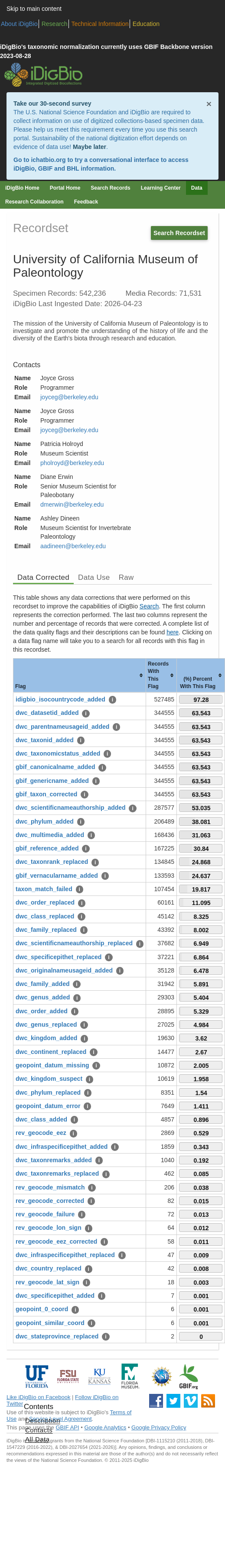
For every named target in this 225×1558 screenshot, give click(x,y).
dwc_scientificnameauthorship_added (71, 807)
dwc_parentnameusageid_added (62, 726)
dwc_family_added (43, 983)
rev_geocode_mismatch (50, 1187)
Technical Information (100, 23)
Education (146, 23)
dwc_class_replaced (45, 916)
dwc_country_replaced (49, 1268)
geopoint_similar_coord (50, 1322)
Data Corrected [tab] (43, 577)
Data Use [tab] (94, 577)
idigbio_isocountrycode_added (60, 699)
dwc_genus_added (43, 997)
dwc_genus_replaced (46, 1024)
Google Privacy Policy (158, 1427)
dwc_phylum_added (45, 821)
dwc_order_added (42, 1011)
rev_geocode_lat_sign (47, 1282)
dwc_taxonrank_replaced (52, 861)
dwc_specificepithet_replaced (58, 957)
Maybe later (89, 146)
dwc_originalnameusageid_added (64, 970)
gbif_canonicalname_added (55, 766)
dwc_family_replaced (46, 929)
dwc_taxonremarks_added (54, 1160)
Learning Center (161, 188)
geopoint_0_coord (42, 1309)
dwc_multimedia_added (50, 834)
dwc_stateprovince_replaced (57, 1336)
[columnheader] (79, 675)
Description (42, 1420)
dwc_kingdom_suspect (49, 1078)
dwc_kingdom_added (46, 1037)
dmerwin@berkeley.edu (72, 504)
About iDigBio (19, 23)
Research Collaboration (34, 202)
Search (149, 606)
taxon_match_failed (44, 889)
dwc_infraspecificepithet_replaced (65, 1254)
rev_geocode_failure (45, 1214)
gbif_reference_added (47, 848)
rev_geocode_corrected (50, 1200)
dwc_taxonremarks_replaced (57, 1173)
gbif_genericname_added (52, 780)
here (172, 632)
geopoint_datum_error (48, 1105)
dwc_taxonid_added (45, 740)
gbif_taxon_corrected (46, 794)
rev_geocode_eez (41, 1132)
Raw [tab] (126, 577)
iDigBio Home (22, 188)
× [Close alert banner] (209, 103)
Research (55, 23)
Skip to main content (34, 8)
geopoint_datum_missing (52, 1065)
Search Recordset (179, 232)
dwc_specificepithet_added (55, 1295)
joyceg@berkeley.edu (69, 397)
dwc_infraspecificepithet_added (62, 1146)
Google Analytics (105, 1427)
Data (196, 188)
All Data (37, 1439)
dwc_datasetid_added (47, 712)
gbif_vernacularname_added (57, 875)
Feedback (86, 202)
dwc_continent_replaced (51, 1051)
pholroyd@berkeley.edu (72, 462)
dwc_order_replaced (45, 902)
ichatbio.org (48, 159)
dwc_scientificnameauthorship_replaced (74, 943)
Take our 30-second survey (52, 103)
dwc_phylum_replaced (48, 1092)
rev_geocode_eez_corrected (56, 1241)
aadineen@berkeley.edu (73, 546)
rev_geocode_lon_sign (49, 1227)
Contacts (38, 1430)
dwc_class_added (41, 1119)
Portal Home (65, 188)
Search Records (110, 188)
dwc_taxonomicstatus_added (58, 753)
